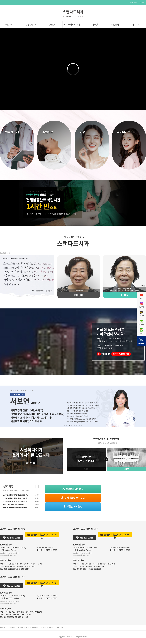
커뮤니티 (135, 24)
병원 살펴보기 (31, 463)
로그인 (142, 2)
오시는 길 (12, 628)
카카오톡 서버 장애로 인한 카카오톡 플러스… (15, 508)
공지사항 (8, 486)
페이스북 (5, 2)
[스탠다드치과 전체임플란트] (73, 203)
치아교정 (94, 24)
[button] (64, 425)
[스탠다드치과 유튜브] (114, 355)
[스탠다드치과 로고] (73, 16)
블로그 (141, 331)
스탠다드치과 (10, 24)
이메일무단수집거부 (47, 628)
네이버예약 (141, 322)
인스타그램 (9, 2)
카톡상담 (141, 313)
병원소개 (2, 628)
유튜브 (1, 2)
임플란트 (52, 24)
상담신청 (133, 2)
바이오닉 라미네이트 (73, 24)
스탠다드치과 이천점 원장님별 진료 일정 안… (15, 495)
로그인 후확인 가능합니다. (86, 459)
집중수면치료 (31, 24)
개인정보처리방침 (23, 628)
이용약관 (35, 628)
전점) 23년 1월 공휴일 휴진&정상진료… (14, 504)
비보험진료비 (61, 628)
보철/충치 (115, 24)
